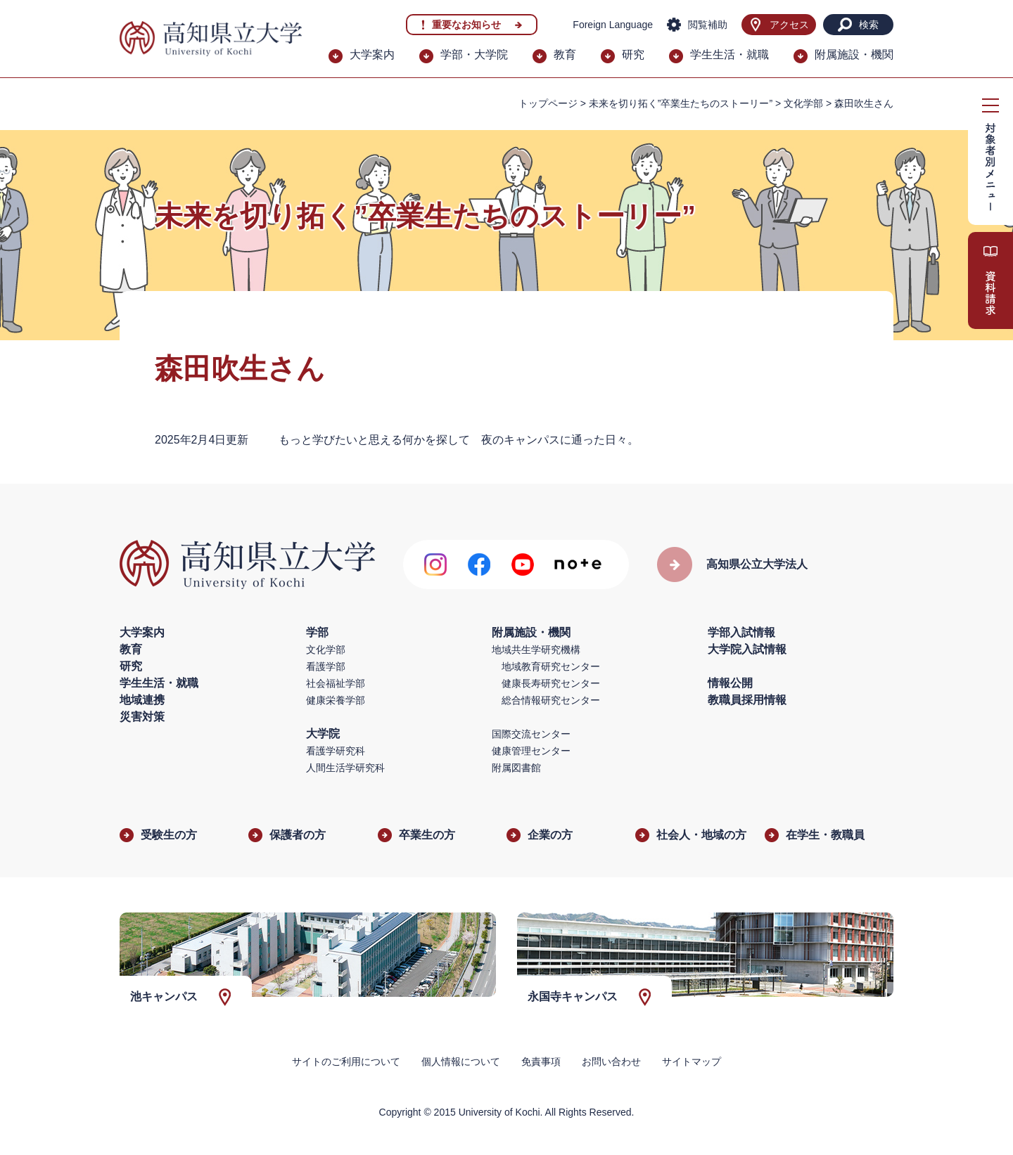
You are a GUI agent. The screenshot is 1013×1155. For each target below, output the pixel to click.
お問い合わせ (611, 1061)
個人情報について (460, 1061)
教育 (565, 54)
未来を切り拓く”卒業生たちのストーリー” (680, 103)
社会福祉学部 (335, 683)
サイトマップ (691, 1061)
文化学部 (803, 103)
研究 (633, 54)
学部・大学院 (474, 54)
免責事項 (541, 1061)
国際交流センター (531, 734)
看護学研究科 (335, 750)
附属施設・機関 (854, 54)
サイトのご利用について (346, 1061)
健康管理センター (531, 750)
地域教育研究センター (551, 666)
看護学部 (325, 666)
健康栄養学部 (335, 700)
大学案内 (372, 54)
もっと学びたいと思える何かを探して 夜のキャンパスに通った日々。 (459, 440)
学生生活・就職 (729, 54)
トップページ (548, 103)
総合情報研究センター (551, 700)
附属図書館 (516, 767)
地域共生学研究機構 (536, 649)
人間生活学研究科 (345, 767)
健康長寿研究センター (551, 683)
